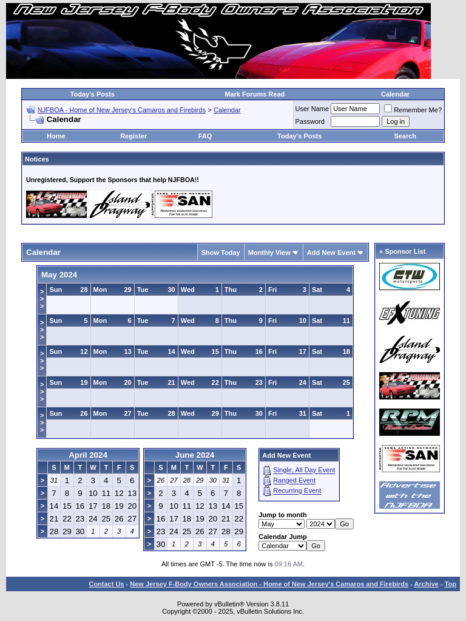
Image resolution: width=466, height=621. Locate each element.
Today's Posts (92, 94)
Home (56, 136)
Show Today (220, 252)
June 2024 (194, 455)
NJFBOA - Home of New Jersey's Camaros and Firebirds (122, 110)
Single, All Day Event (304, 470)
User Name (312, 108)
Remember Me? (413, 110)
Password (310, 121)
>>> (42, 299)
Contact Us (106, 584)
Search (405, 136)
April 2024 (88, 455)
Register (133, 136)
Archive (426, 584)
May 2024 (59, 274)
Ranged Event (294, 480)
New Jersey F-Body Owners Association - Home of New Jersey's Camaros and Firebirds (269, 584)
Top (450, 584)
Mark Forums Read (255, 94)
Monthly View (269, 252)
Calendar (395, 94)
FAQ (205, 136)
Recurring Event (297, 491)
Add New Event (331, 252)
